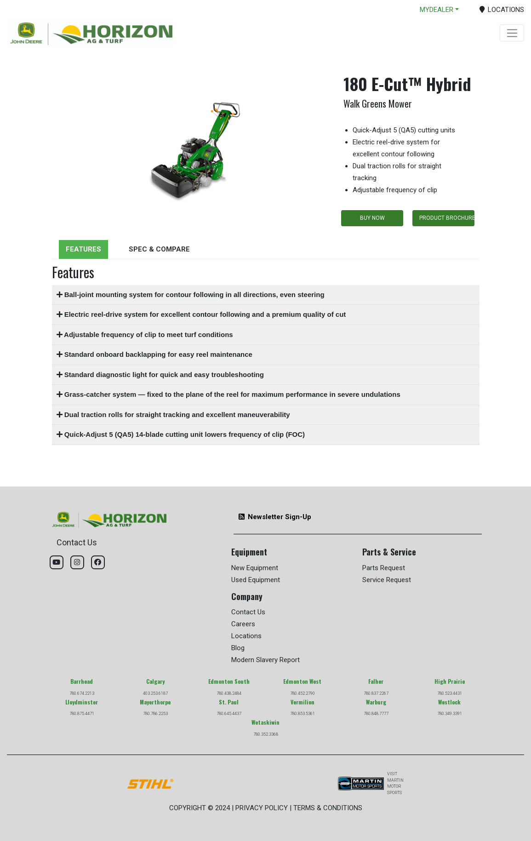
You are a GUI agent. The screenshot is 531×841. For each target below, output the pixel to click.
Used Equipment (255, 580)
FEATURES (83, 249)
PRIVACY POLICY (261, 808)
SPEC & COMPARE (159, 249)
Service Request (386, 580)
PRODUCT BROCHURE (447, 218)
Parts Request (383, 568)
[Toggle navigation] (512, 33)
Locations (246, 636)
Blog (238, 648)
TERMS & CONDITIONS (327, 808)
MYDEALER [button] (436, 10)
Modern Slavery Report (265, 660)
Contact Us (248, 612)
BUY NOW (372, 218)
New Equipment (254, 568)
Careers (243, 624)
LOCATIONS (502, 10)
